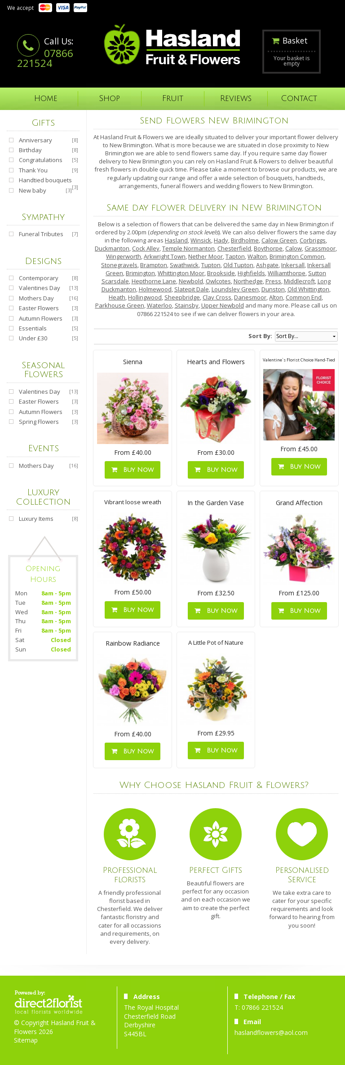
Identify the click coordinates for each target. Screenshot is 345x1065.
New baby (32, 190)
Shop (109, 98)
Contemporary (38, 278)
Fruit (172, 98)
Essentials (33, 328)
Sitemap (26, 1040)
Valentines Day (39, 288)
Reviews (236, 98)
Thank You (33, 170)
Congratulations (40, 160)
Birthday (30, 150)
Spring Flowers (39, 422)
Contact (299, 98)
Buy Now (132, 469)
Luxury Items (36, 519)
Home (46, 98)
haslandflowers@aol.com (271, 1032)
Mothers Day (36, 298)
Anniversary (35, 140)
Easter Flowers (39, 308)
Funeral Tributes (41, 234)
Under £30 (33, 338)
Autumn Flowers (40, 318)
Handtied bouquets (45, 180)
